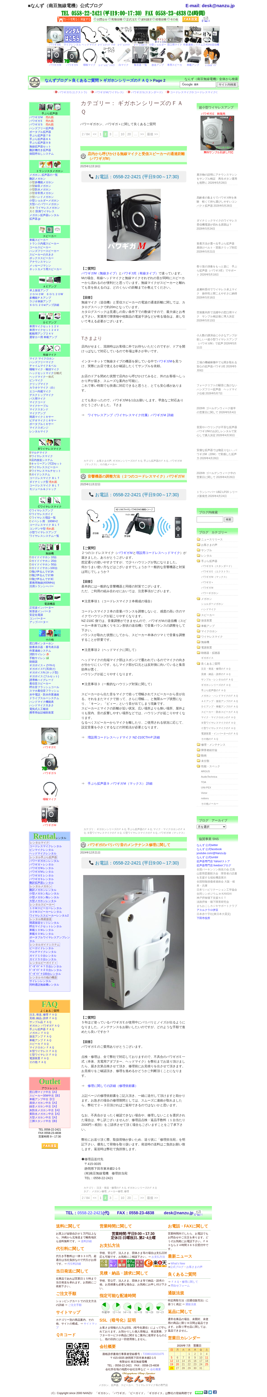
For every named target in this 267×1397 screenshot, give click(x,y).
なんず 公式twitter (207, 845)
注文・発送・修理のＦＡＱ (111, 1187)
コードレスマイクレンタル (45, 846)
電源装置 (206, 647)
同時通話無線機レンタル (44, 984)
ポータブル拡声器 (40, 131)
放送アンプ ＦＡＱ (40, 1036)
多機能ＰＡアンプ (40, 297)
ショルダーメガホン (212, 604)
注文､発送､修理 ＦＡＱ (43, 1014)
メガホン (206, 598)
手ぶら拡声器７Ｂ (40, 135)
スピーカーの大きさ (41, 254)
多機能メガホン (44, 182)
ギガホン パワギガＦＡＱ (44, 1025)
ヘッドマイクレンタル (42, 853)
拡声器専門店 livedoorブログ (214, 865)
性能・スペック (210, 766)
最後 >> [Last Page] (152, 134)
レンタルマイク (38, 431)
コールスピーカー (40, 247)
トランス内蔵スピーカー (44, 243)
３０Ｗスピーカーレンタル (45, 911)
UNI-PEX (206, 787)
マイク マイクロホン (41, 358)
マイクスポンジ (38, 427)
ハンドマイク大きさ (41, 705)
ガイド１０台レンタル (42, 955)
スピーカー (49, 236)
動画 (204, 755)
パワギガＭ (125, 553)
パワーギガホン (209, 593)
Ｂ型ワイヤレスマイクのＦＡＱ (104, 832)
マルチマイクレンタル (42, 951)
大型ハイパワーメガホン (44, 204)
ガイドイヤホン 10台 (44, 557)
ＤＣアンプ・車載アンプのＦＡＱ (219, 706)
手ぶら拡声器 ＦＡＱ (41, 1029)
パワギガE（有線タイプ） (140, 273)
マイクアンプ (37, 413)
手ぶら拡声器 (50, 113)
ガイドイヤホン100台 (44, 568)
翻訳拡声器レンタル (41, 882)
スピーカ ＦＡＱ (39, 1043)
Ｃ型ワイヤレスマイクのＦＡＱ (140, 832)
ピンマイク (36, 380)
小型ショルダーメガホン (44, 200)
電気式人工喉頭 (38, 709)
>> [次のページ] (142, 134)
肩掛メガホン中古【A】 (43, 1102)
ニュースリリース (212, 539)
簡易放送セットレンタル (44, 922)
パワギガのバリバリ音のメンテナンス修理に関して (129, 845)
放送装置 (206, 620)
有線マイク (49, 354)
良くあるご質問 (85, 80)
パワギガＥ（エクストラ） (216, 571)
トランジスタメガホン (49, 171)
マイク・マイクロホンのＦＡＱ (218, 717)
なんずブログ (56, 80)
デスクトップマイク (41, 395)
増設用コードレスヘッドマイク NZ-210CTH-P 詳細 (124, 737)
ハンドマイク (208, 609)
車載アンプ (208, 625)
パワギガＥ (41, 120)
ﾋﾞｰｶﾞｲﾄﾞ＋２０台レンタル (45, 970)
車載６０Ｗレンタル (41, 933)
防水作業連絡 (51, 694)
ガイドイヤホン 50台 (44, 564)
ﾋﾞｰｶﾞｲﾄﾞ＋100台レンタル (45, 973)
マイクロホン (209, 631)
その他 (50, 639)
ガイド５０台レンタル (42, 959)
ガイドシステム (40, 474)
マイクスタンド (38, 409)
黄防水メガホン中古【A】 (45, 1113)
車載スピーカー (38, 239)
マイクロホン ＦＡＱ (41, 1047)
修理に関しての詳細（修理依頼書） (113, 1086)
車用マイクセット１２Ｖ (44, 326)
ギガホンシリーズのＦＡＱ (126, 80)
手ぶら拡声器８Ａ (40, 139)
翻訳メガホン (37, 178)
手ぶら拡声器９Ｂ (40, 142)
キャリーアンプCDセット (46, 463)
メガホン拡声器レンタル (44, 215)
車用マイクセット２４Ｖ (44, 330)
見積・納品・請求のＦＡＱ (216, 674)
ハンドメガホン (44, 197)
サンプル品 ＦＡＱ (40, 1022)
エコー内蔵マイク (40, 391)
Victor (204, 793)
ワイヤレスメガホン (48, 207)
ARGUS (205, 771)
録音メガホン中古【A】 (43, 1106)
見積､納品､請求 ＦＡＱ (43, 1018)
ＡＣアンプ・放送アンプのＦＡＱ (219, 701)
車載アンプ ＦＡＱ (40, 1040)
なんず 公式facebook (209, 849)
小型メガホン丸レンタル (44, 893)
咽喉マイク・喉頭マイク (44, 369)
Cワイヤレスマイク (50, 506)
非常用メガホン (44, 193)
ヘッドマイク (37, 376)
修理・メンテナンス (213, 744)
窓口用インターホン (41, 643)
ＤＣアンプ (49, 322)
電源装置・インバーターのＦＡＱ (219, 733)
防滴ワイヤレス (45, 211)
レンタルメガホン (40, 886)
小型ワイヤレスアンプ (42, 532)
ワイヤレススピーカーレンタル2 (49, 915)
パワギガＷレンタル (41, 868)
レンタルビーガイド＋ (43, 962)
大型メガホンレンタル (42, 901)
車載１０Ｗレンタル (41, 930)
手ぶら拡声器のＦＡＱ (156, 460)
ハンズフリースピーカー (44, 251)
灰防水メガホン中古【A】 (45, 1110)
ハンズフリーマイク (41, 362)
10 (122, 134)
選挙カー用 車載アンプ (43, 337)
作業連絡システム (40, 650)
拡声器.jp (34, 218)
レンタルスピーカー (42, 904)
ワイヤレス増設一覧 (43, 517)
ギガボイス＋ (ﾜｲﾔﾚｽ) (42, 665)
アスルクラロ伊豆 (207, 910)
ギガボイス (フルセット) (44, 676)
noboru (205, 798)
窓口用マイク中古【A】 (43, 1092)
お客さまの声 (104, 460)
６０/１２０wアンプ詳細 (44, 305)
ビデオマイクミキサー (42, 420)
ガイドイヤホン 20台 (44, 560)
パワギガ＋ (207, 582)
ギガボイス (207, 658)
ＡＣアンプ (49, 286)
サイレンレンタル (40, 981)
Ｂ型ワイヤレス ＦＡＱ (43, 1051)
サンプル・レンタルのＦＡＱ (217, 679)
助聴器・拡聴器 (210, 652)
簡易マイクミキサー (41, 416)
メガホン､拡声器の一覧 (43, 174)
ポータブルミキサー (41, 424)
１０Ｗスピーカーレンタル (45, 908)
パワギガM (164, 361)
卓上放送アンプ (38, 290)
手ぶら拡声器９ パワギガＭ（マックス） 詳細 (120, 783)
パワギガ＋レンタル (41, 864)
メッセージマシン (40, 265)
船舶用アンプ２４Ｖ (41, 333)
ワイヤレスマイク (42, 456)
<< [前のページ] (94, 134)
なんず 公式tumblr (207, 857)
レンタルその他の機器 (43, 977)
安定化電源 (36, 614)
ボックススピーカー (41, 258)
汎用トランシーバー (41, 586)
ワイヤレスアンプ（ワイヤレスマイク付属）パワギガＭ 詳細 (131, 415)
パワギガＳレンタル (41, 879)
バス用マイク (37, 398)
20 (129, 134)
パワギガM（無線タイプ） (100, 273)
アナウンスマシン (40, 261)
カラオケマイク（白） (42, 387)
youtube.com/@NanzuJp (211, 853)
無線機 (50, 553)
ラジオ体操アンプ (40, 301)
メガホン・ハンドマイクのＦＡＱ (219, 695)
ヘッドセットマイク (41, 373)
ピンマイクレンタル (41, 849)
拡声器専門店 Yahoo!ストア (213, 861)
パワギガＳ (41, 124)
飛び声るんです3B (42, 575)
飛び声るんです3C (42, 579)
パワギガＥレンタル (41, 875)
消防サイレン (39, 654)
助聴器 (33, 661)
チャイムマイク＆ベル (42, 365)
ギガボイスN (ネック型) (43, 672)
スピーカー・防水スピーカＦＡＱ (219, 712)
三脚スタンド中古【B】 (43, 1121)
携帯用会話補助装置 (41, 712)
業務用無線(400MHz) (42, 582)
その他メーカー (108, 464)
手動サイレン (39, 658)
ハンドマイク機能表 (41, 701)
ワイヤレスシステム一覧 (44, 535)
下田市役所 (203, 918)
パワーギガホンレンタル (44, 860)
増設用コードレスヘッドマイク (158, 553)
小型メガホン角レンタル (44, 897)
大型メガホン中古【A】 (43, 1117)
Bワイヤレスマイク (49, 448)
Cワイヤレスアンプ (41, 510)
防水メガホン (43, 189)
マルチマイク (39, 452)
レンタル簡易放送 (40, 919)
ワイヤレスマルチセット (46, 470)
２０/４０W (36, 294)
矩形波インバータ (40, 611)
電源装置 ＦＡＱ (39, 1058)
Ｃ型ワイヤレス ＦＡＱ (43, 1054)
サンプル (206, 550)
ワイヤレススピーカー (44, 467)
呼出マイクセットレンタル (45, 926)
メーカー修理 (115, 1191)
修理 (126, 1191)
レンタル (49, 838)
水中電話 (34, 694)
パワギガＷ (207, 587)
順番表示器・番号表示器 (44, 647)
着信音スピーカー (40, 683)
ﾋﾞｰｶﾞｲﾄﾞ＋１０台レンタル (45, 966)
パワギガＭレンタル (41, 871)
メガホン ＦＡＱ (39, 1032)
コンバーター (37, 618)
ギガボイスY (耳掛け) (42, 668)
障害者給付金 (209, 750)
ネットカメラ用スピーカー (45, 269)
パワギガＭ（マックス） (172, 832)
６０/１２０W (54, 294)
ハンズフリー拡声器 (41, 128)
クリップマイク (38, 384)
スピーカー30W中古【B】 (45, 1095)
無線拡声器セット (40, 146)
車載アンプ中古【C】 (42, 1099)
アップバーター (38, 622)
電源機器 (49, 603)
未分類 (205, 761)
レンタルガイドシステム (45, 944)
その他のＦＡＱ (209, 739)
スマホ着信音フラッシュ (44, 690)
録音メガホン (43, 185)
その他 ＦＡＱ (37, 1062)
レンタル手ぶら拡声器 (43, 857)
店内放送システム (42, 460)
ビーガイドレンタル (41, 948)
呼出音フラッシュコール (44, 687)
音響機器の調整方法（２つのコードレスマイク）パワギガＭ (136, 476)
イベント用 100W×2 (44, 521)
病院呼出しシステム (41, 153)
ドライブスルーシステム (44, 698)
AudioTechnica (209, 776)
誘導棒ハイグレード (41, 680)
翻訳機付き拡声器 (40, 150)
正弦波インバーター (41, 607)
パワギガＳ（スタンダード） (217, 566)
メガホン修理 (99, 1191)
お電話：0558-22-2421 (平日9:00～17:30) (134, 176)
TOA (203, 782)
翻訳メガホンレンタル (42, 889)
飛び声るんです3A (42, 571)
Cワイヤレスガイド (41, 514)
